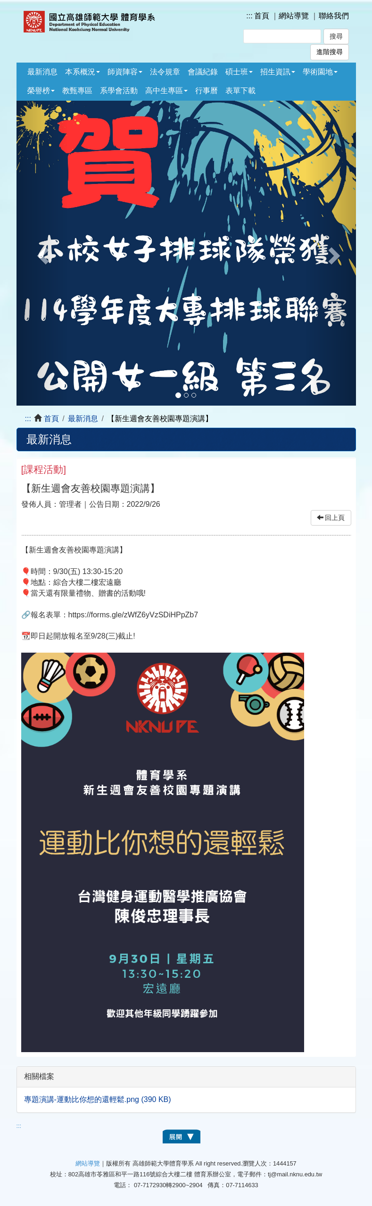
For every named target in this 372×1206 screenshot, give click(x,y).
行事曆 (206, 91)
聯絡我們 (334, 16)
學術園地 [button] (320, 72)
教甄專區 (77, 91)
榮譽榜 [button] (41, 91)
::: (249, 16)
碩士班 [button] (239, 72)
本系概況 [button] (82, 72)
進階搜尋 (329, 52)
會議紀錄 (203, 72)
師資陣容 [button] (124, 72)
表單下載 (240, 91)
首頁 (261, 16)
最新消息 (42, 72)
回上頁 (331, 517)
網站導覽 (294, 16)
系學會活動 (119, 91)
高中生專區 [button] (166, 91)
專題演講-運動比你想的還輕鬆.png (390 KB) (97, 1099)
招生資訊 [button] (277, 72)
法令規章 (165, 72)
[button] (42, 253)
